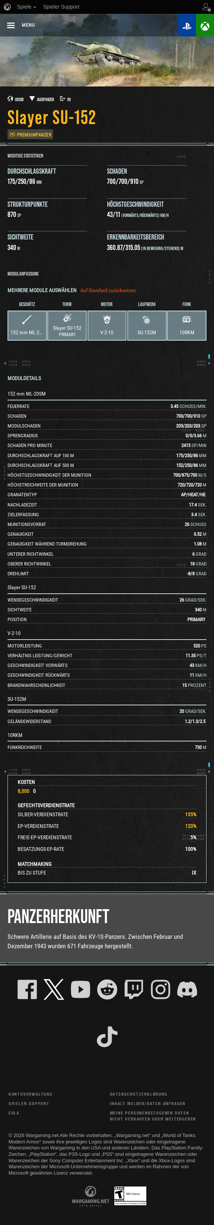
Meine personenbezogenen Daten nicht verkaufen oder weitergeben (153, 1116)
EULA (14, 1113)
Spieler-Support (29, 1103)
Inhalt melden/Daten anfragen (147, 1103)
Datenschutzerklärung (138, 1094)
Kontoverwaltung (31, 1094)
